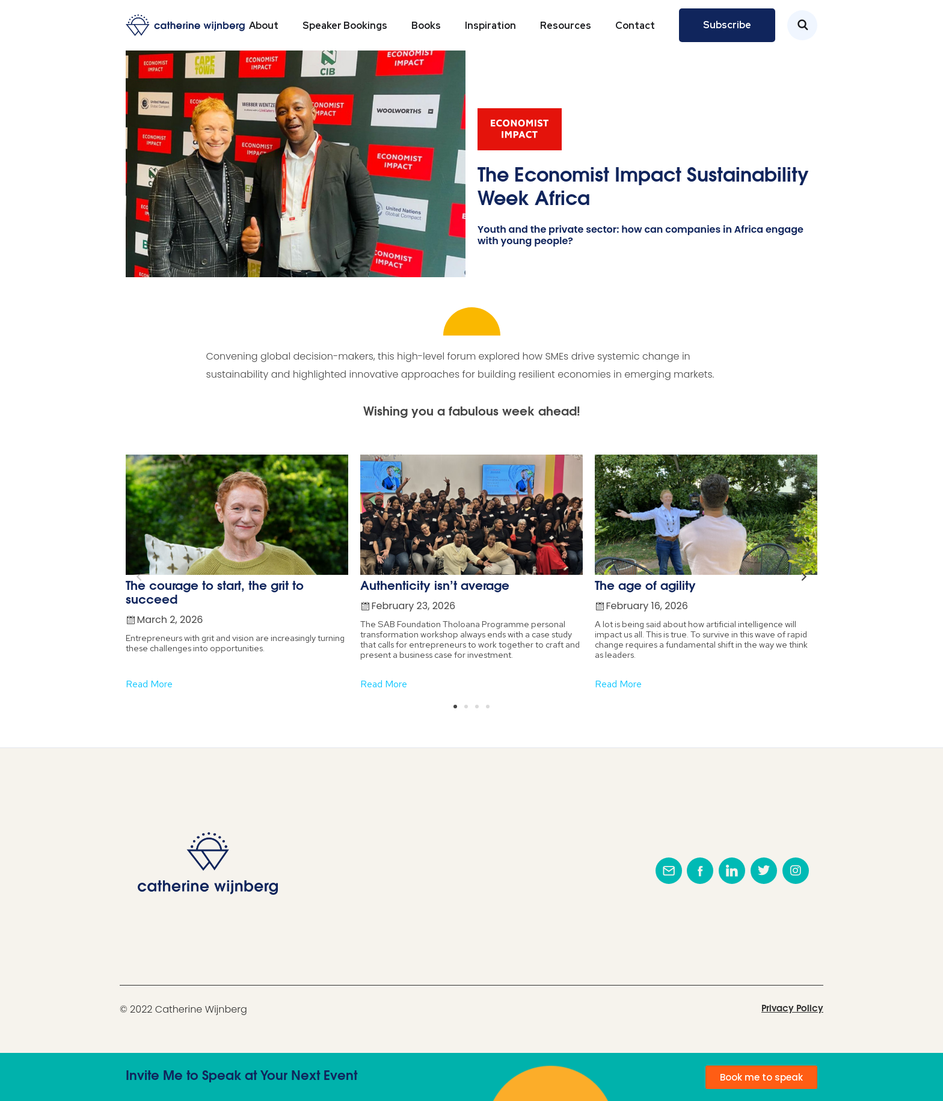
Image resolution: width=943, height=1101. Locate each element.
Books (426, 25)
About (263, 25)
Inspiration (490, 25)
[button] (455, 706)
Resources (565, 25)
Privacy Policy (792, 1009)
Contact (635, 25)
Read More (149, 684)
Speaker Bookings (345, 25)
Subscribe (727, 25)
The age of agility (645, 587)
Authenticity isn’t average (434, 587)
